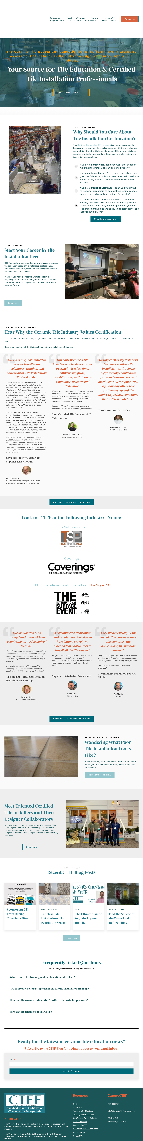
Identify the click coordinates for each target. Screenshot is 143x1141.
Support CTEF (56, 12)
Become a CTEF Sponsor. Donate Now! (71, 485)
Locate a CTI (109, 9)
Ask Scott (79, 892)
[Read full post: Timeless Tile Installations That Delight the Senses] (54, 877)
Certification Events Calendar (85, 1101)
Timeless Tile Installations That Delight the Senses (53, 901)
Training (94, 9)
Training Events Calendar (83, 1097)
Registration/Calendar (76, 9)
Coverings (71, 542)
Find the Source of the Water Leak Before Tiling (122, 901)
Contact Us (78, 1119)
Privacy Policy (79, 1115)
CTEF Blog (77, 1090)
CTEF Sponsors (80, 1105)
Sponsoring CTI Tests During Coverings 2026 (17, 896)
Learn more (13, 286)
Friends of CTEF (80, 1108)
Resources (89, 12)
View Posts (71, 921)
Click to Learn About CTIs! (71, 75)
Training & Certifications (83, 1094)
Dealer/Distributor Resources (85, 1112)
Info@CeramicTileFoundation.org (121, 1094)
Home (75, 1087)
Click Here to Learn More (106, 202)
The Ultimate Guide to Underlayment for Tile (88, 901)
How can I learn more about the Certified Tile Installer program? (49, 983)
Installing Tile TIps (116, 892)
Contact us (130, 11)
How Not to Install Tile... (99, 758)
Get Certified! (54, 9)
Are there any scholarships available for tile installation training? (49, 971)
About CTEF (73, 12)
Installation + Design (49, 892)
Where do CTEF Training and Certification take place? (43, 960)
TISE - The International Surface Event (61, 568)
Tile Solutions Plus (71, 510)
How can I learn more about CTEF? (31, 995)
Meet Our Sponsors (109, 12)
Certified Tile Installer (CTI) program (94, 128)
